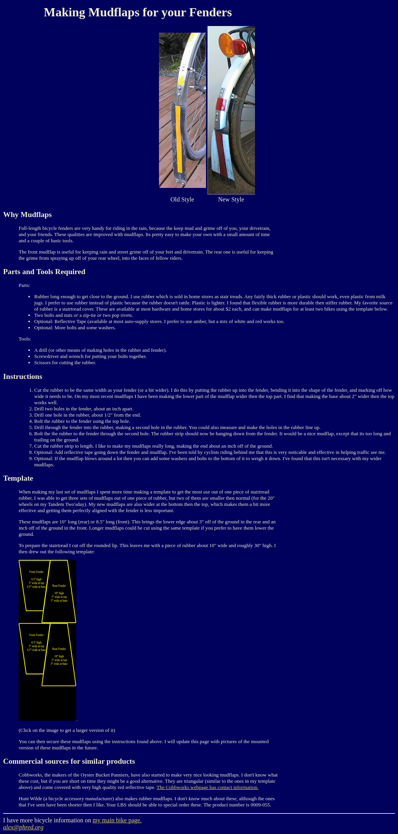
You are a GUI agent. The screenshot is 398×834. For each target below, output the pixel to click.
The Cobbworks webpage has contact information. (207, 787)
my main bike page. (117, 820)
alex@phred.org (23, 827)
